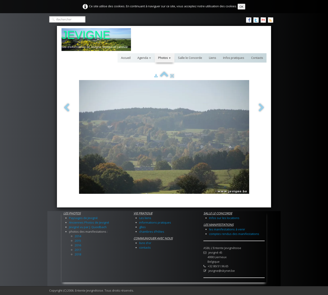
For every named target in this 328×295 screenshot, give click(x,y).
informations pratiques (155, 222)
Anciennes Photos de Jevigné (89, 222)
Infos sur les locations (224, 218)
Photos (164, 58)
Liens (212, 58)
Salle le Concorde (190, 58)
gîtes (142, 227)
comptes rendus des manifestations (234, 234)
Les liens (145, 218)
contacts (145, 247)
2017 (78, 250)
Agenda (144, 58)
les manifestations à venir (227, 229)
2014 (78, 236)
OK (241, 7)
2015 (78, 241)
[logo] (96, 39)
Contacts (257, 58)
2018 (78, 254)
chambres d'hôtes (151, 231)
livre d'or (145, 243)
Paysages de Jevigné (83, 218)
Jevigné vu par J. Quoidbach (88, 227)
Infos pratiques (233, 58)
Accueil (126, 58)
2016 (78, 245)
